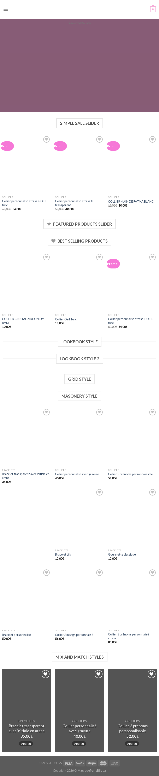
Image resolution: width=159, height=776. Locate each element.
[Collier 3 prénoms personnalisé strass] (132, 597)
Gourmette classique (122, 554)
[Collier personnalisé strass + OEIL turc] (26, 164)
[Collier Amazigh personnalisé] (79, 597)
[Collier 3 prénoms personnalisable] (132, 437)
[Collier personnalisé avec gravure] (79, 437)
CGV (42, 763)
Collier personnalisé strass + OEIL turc (24, 203)
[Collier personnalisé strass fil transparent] (79, 164)
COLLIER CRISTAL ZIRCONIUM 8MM (23, 321)
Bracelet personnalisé (16, 634)
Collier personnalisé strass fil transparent (74, 203)
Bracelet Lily (63, 554)
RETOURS (55, 763)
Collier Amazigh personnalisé (74, 634)
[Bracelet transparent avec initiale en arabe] (26, 437)
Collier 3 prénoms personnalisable (130, 474)
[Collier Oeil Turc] (79, 282)
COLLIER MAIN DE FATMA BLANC (131, 201)
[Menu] (5, 9)
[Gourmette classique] (132, 517)
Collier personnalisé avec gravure (77, 474)
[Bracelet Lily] (79, 517)
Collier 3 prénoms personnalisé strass (128, 636)
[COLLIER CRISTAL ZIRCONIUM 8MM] (26, 282)
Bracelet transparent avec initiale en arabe (25, 476)
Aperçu (26, 743)
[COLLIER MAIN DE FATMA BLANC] (132, 164)
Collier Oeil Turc (66, 319)
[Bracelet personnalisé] (26, 597)
